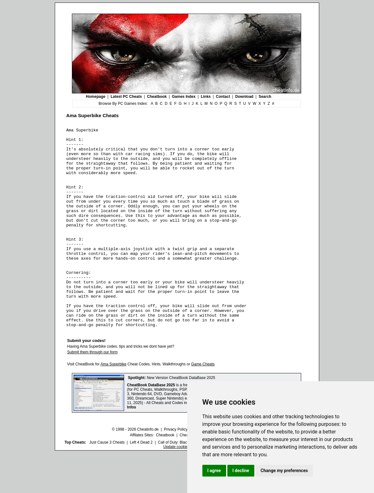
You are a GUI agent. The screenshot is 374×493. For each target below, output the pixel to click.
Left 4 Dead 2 (141, 482)
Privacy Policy (175, 469)
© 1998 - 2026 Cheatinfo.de (135, 469)
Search (265, 96)
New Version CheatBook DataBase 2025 (181, 417)
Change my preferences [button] (284, 470)
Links (206, 96)
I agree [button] (214, 470)
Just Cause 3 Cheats (106, 482)
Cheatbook (157, 96)
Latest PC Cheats (126, 96)
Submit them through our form (92, 392)
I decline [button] (240, 470)
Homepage (95, 96)
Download (244, 96)
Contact (223, 96)
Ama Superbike (113, 404)
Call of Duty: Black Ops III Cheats (186, 482)
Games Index (184, 96)
